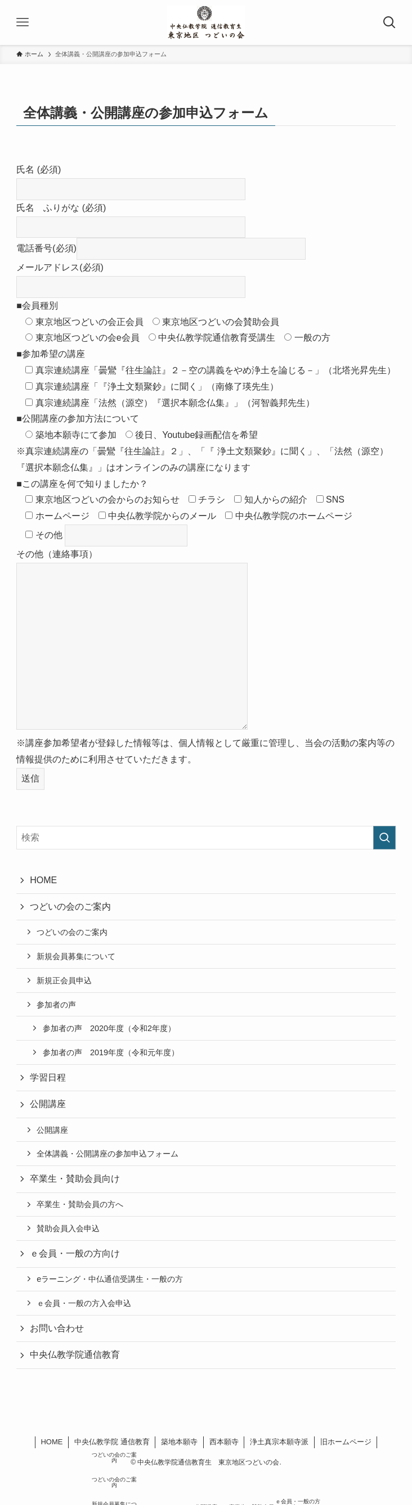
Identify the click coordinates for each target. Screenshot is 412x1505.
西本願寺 (224, 1442)
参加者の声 (56, 1004)
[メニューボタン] (22, 22)
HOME (43, 880)
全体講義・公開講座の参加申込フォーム (107, 1153)
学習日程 (48, 1077)
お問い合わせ (57, 1328)
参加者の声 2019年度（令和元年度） (111, 1052)
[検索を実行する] (384, 837)
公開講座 (48, 1104)
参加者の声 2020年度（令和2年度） (109, 1028)
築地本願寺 (179, 1442)
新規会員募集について (76, 956)
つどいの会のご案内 (70, 906)
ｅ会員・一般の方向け (75, 1253)
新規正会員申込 (64, 980)
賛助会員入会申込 (68, 1228)
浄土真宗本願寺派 (279, 1442)
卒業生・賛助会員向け (75, 1178)
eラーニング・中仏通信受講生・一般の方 (110, 1278)
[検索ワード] (205, 837)
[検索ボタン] (389, 22)
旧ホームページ (345, 1442)
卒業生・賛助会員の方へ (80, 1204)
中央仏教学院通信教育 (75, 1354)
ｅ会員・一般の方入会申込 (84, 1303)
